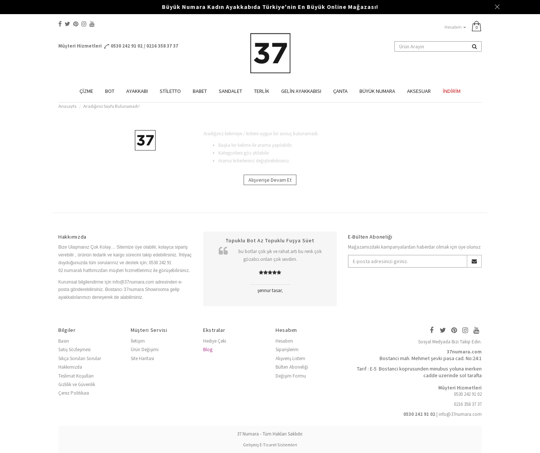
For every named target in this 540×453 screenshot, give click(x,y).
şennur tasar (269, 290)
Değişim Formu (291, 376)
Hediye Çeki (214, 341)
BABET (200, 91)
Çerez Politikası (73, 393)
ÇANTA (340, 91)
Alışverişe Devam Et (270, 180)
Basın (63, 341)
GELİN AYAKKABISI (301, 91)
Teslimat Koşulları (76, 376)
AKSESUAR (419, 91)
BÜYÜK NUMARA (377, 91)
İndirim (452, 91)
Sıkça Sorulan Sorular (79, 358)
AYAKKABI (137, 91)
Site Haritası (142, 358)
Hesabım (455, 27)
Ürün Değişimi (145, 349)
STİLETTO (170, 91)
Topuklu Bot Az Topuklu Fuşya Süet (270, 240)
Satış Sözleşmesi (74, 349)
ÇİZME (86, 91)
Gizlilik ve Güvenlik (76, 384)
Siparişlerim (287, 349)
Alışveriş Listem (290, 358)
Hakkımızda (70, 367)
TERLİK (261, 91)
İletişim (138, 341)
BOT (109, 91)
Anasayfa (67, 106)
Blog (207, 349)
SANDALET (230, 91)
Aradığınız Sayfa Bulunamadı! (111, 106)
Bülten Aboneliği (292, 367)
